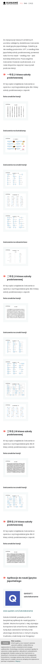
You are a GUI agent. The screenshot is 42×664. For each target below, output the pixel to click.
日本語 (30, 3)
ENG (25, 3)
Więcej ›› (18, 661)
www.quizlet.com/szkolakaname (18, 611)
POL (21, 3)
